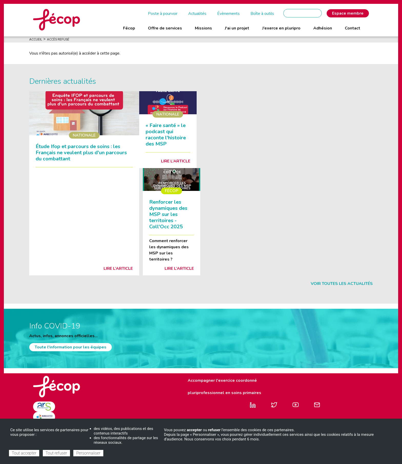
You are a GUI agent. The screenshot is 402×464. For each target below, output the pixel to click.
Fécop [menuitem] (129, 28)
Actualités (197, 13)
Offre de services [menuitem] (165, 28)
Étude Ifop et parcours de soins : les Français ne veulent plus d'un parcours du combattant (81, 152)
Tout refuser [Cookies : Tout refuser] (56, 453)
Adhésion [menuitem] (322, 28)
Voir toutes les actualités (342, 283)
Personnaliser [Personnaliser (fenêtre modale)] (88, 453)
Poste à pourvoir (162, 13)
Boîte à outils (262, 13)
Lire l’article (118, 268)
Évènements (228, 13)
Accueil (35, 39)
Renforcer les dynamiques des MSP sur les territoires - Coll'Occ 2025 (168, 214)
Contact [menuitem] (352, 28)
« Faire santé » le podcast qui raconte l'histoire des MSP (166, 134)
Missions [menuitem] (203, 28)
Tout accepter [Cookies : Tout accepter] (24, 453)
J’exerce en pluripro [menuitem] (281, 28)
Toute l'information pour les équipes (70, 347)
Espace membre (348, 13)
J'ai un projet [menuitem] (237, 28)
